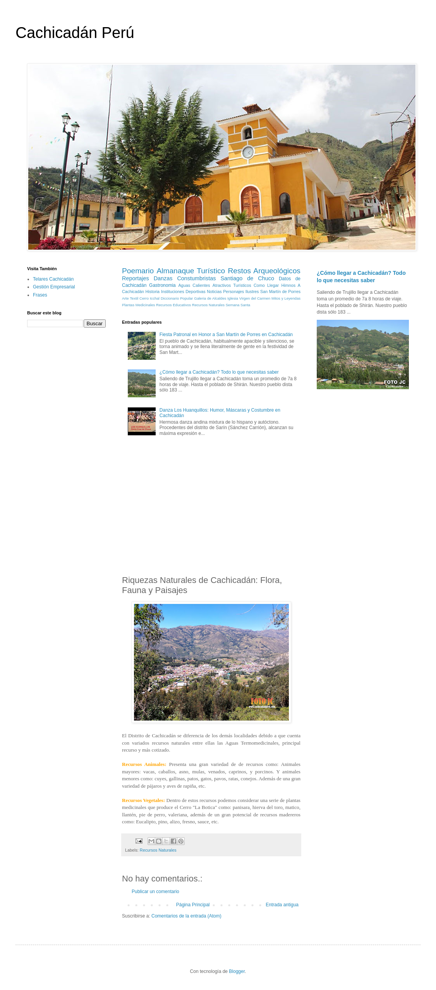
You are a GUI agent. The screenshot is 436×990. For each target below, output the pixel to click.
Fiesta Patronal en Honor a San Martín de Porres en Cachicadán (226, 334)
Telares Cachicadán (53, 279)
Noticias (214, 291)
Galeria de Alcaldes (210, 298)
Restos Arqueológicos (264, 271)
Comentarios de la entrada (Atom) (186, 916)
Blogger (237, 971)
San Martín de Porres (280, 291)
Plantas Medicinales (138, 305)
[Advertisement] (211, 507)
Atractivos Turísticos (232, 285)
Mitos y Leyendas (285, 298)
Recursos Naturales (208, 305)
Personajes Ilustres (241, 291)
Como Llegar (266, 285)
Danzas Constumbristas (185, 278)
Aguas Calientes (194, 285)
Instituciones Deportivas (183, 291)
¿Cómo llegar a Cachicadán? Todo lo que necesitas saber (219, 372)
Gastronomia (162, 285)
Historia (153, 291)
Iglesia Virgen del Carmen (248, 298)
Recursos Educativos (173, 305)
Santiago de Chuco (247, 278)
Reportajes (135, 278)
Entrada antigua (282, 904)
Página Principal (193, 904)
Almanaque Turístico (190, 271)
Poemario (138, 271)
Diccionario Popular (177, 298)
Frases (40, 295)
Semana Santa (238, 305)
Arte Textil (130, 298)
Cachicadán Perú (74, 32)
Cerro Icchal (149, 298)
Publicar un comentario (155, 891)
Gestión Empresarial (54, 287)
